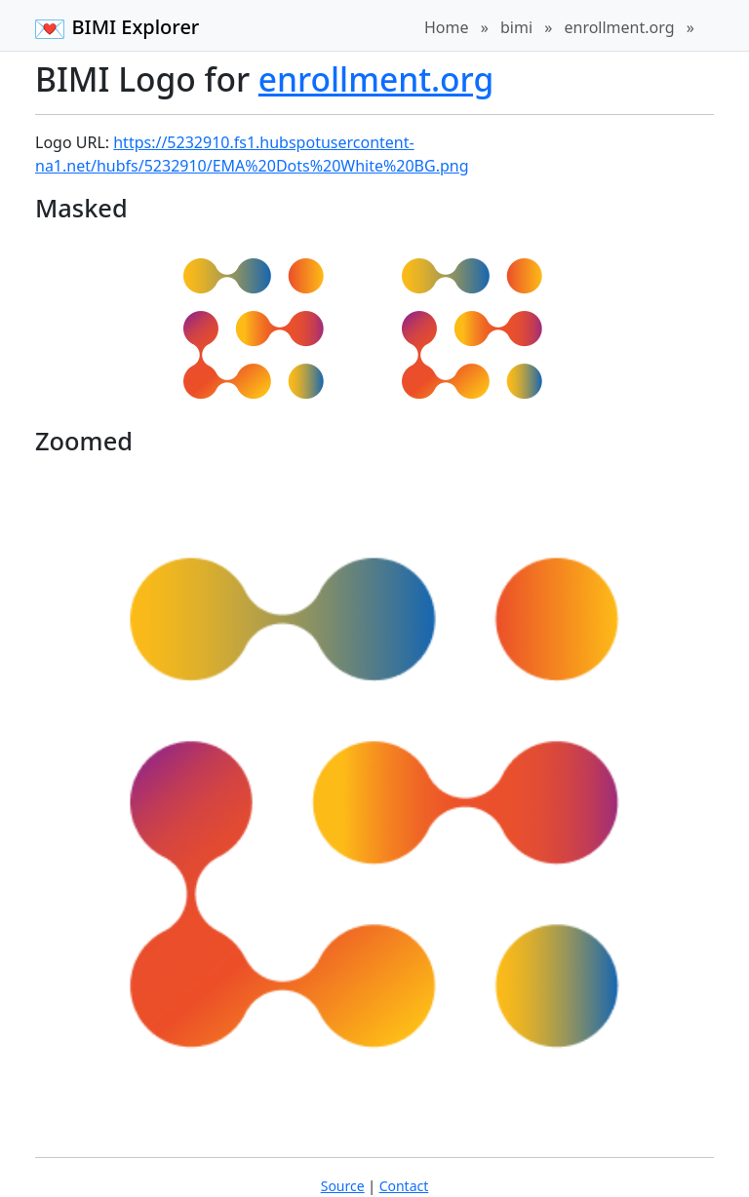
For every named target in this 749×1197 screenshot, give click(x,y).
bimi (516, 27)
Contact (404, 1186)
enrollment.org (619, 27)
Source (343, 1186)
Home (446, 27)
